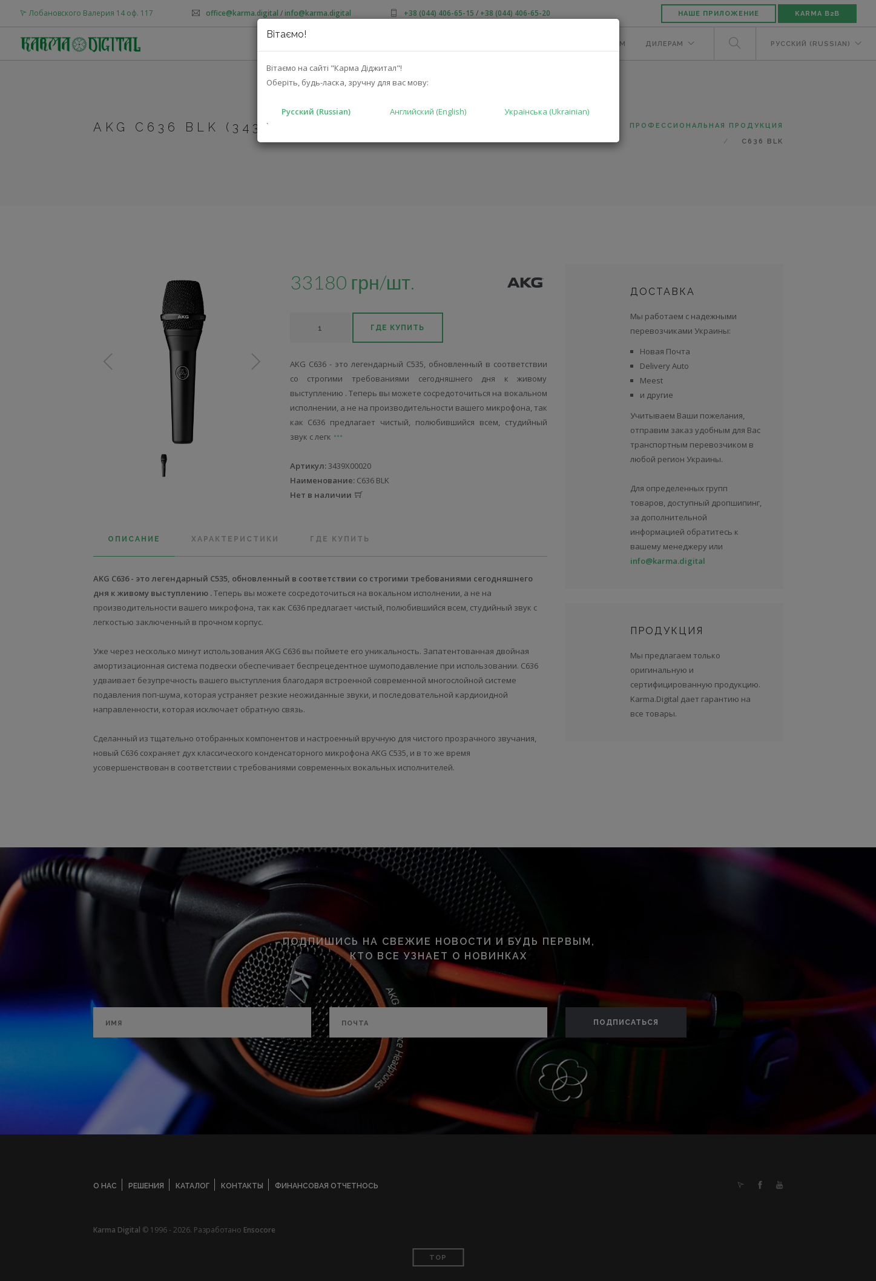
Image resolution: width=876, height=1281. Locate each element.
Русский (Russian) (316, 111)
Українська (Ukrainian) (546, 111)
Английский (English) (428, 111)
